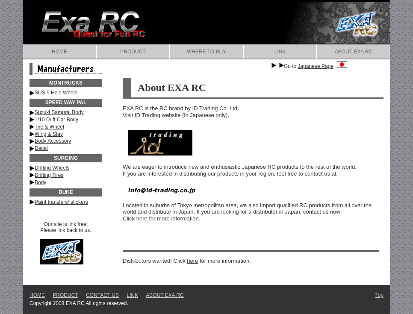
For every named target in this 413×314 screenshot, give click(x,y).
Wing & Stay (49, 134)
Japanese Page (322, 66)
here (142, 218)
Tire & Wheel (49, 127)
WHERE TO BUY (206, 52)
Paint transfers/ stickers (61, 202)
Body (40, 182)
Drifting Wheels (52, 168)
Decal (41, 148)
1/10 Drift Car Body (56, 120)
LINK (280, 52)
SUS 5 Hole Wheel (56, 93)
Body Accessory (53, 141)
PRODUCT (132, 52)
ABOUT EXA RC (353, 52)
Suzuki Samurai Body (59, 112)
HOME (59, 52)
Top (379, 295)
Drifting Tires (49, 175)
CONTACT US (102, 295)
